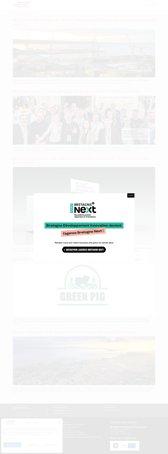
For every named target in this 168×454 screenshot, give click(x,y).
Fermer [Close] (130, 195)
